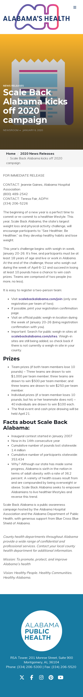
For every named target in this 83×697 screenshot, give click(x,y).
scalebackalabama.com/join (40, 299)
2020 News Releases (37, 153)
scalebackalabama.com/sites (34, 336)
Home (11, 153)
